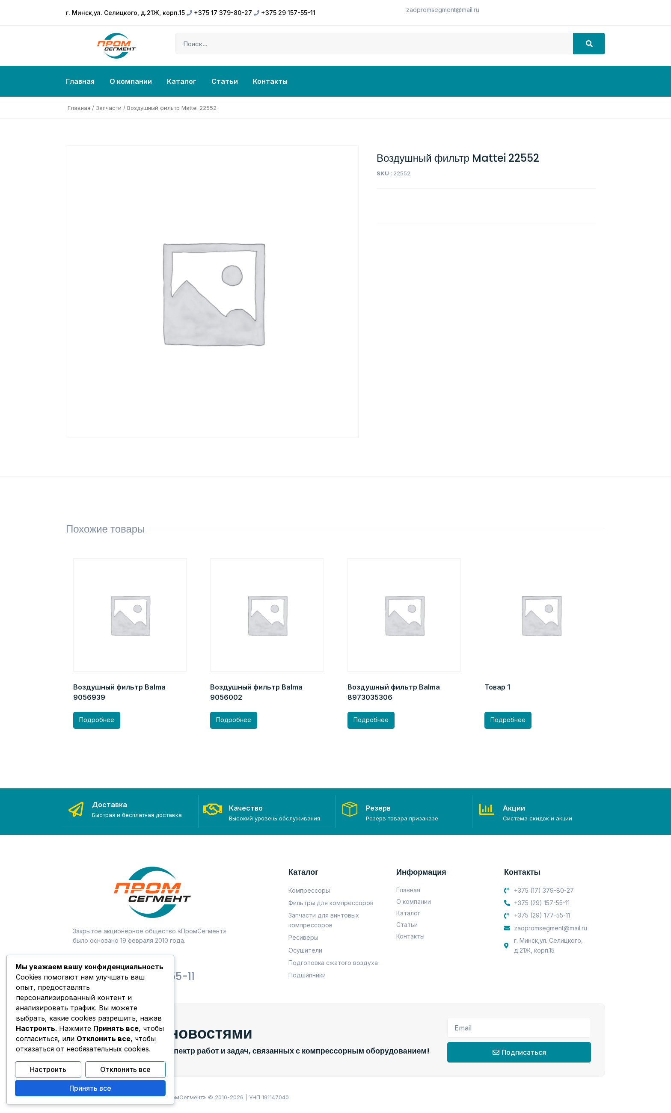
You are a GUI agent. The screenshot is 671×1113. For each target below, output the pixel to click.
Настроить (48, 1070)
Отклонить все (125, 1070)
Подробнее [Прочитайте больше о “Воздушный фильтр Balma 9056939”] (96, 719)
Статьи (224, 81)
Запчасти (109, 107)
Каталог (181, 81)
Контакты (270, 81)
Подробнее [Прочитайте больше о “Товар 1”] (508, 719)
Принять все (90, 1088)
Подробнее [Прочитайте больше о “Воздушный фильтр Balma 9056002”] (233, 719)
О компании (131, 81)
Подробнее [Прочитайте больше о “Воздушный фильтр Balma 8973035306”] (371, 719)
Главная (80, 81)
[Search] (589, 43)
